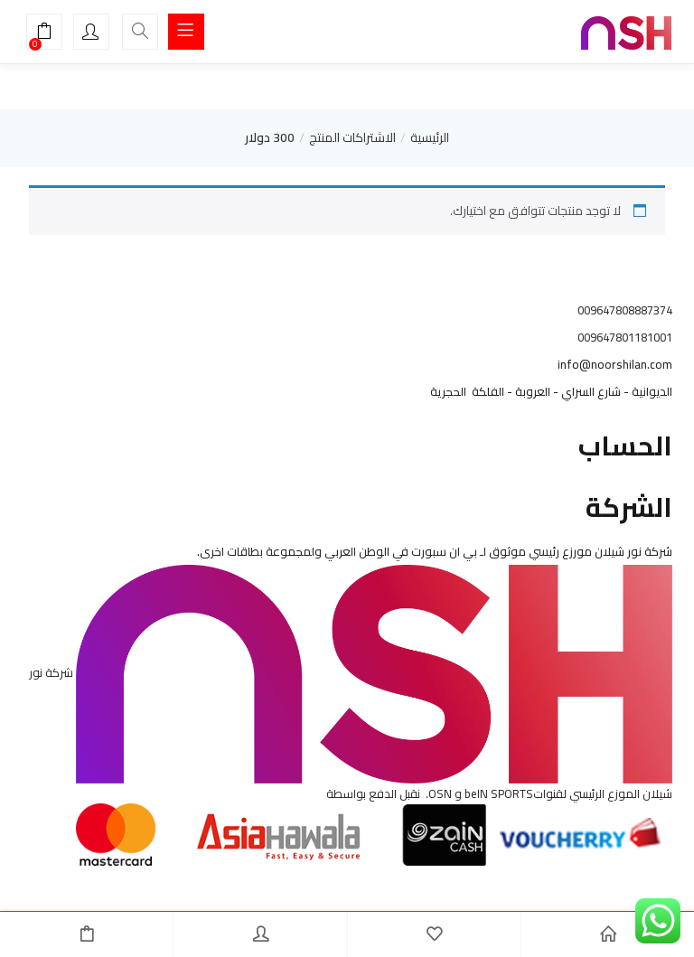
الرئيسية (429, 137)
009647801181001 (624, 337)
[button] (44, 33)
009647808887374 (624, 310)
